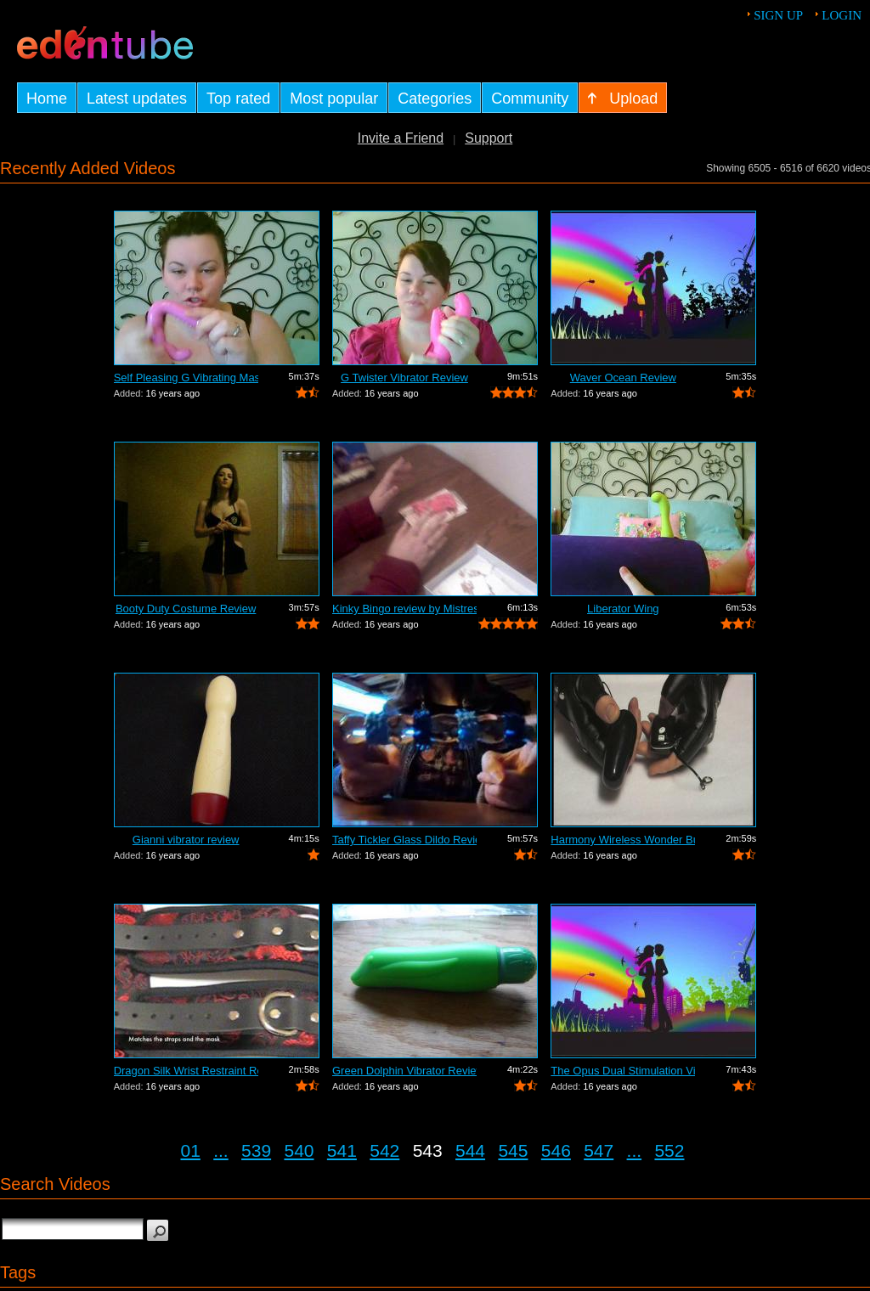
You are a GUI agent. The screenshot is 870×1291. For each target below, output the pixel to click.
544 (470, 1150)
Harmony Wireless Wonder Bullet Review (623, 839)
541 (342, 1150)
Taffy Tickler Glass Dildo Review (404, 839)
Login (842, 15)
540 (299, 1150)
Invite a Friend (400, 138)
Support (488, 138)
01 (191, 1150)
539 (256, 1150)
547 (598, 1150)
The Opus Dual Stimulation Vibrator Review (623, 1070)
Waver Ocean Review (623, 377)
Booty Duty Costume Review (186, 608)
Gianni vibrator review (186, 839)
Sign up (778, 15)
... (221, 1150)
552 (669, 1150)
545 (513, 1150)
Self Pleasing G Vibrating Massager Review (186, 377)
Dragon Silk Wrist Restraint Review (186, 1070)
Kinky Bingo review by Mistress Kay (404, 608)
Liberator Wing (623, 608)
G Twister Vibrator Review (404, 377)
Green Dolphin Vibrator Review (404, 1070)
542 (384, 1150)
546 (556, 1150)
